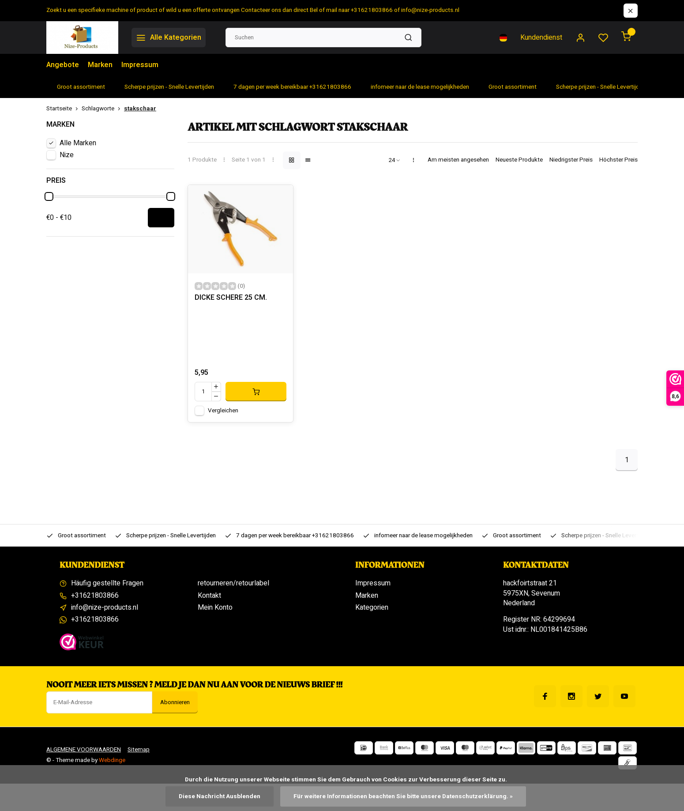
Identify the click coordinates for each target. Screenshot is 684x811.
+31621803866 (95, 595)
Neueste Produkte (519, 160)
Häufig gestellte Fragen (107, 583)
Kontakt (209, 595)
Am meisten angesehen (458, 160)
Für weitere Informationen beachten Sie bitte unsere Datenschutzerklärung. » (403, 796)
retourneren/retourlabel (233, 583)
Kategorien (371, 607)
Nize (67, 155)
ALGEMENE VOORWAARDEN (83, 749)
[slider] (49, 196)
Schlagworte (103, 109)
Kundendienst (541, 37)
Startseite (64, 109)
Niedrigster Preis (571, 160)
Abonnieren (175, 702)
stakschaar (140, 109)
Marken (100, 65)
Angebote (62, 65)
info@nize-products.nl (104, 607)
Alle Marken (78, 143)
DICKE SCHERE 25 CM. (231, 298)
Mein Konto (215, 607)
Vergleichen (223, 410)
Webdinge (112, 760)
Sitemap (139, 749)
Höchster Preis (618, 160)
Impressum (139, 65)
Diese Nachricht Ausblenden (219, 796)
